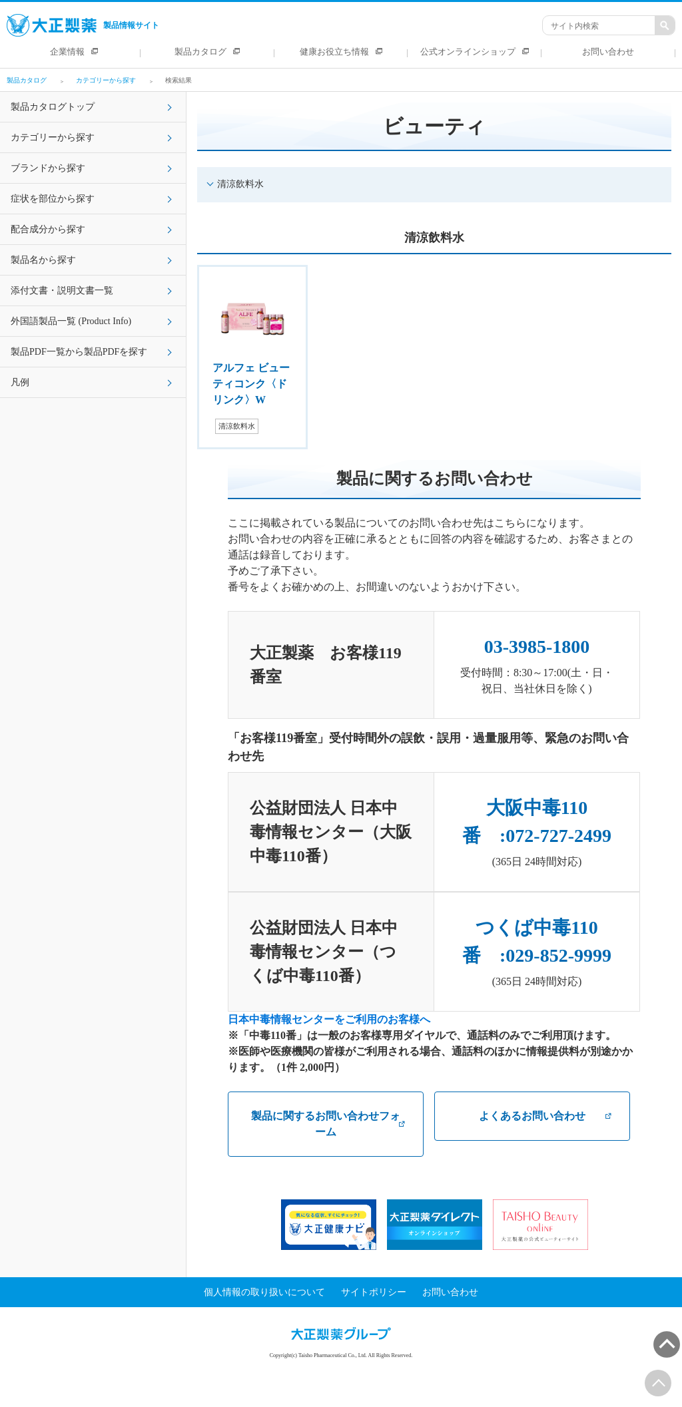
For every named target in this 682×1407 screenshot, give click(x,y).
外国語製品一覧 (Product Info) (71, 321)
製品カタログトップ (53, 107)
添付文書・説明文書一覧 (62, 291)
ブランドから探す (48, 168)
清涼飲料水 (240, 184)
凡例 (20, 382)
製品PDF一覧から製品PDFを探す (79, 352)
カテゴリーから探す (53, 137)
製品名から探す (43, 260)
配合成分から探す (48, 229)
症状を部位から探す (53, 199)
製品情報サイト (83, 25)
